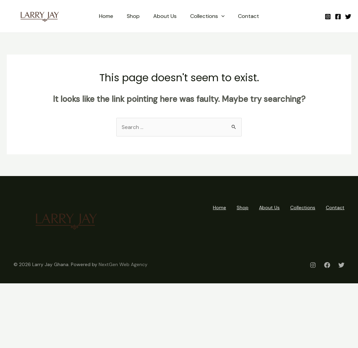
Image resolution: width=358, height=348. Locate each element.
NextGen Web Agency (123, 264)
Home (106, 16)
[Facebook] (338, 17)
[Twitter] (348, 17)
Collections (207, 16)
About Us (165, 16)
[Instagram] (328, 17)
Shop (133, 16)
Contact (248, 16)
